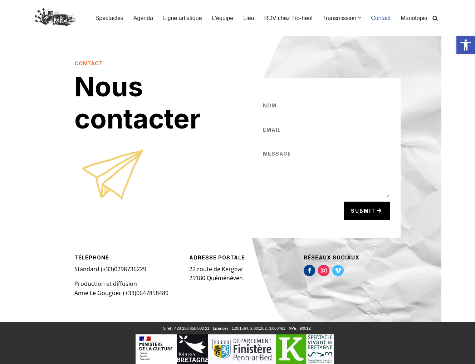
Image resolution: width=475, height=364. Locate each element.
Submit (363, 211)
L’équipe (223, 18)
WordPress (100, 355)
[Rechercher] (435, 18)
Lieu (248, 18)
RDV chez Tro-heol (288, 18)
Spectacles (109, 18)
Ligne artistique (182, 18)
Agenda (143, 18)
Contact (381, 18)
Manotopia (414, 18)
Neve (40, 355)
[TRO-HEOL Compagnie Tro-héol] (56, 17)
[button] (465, 45)
